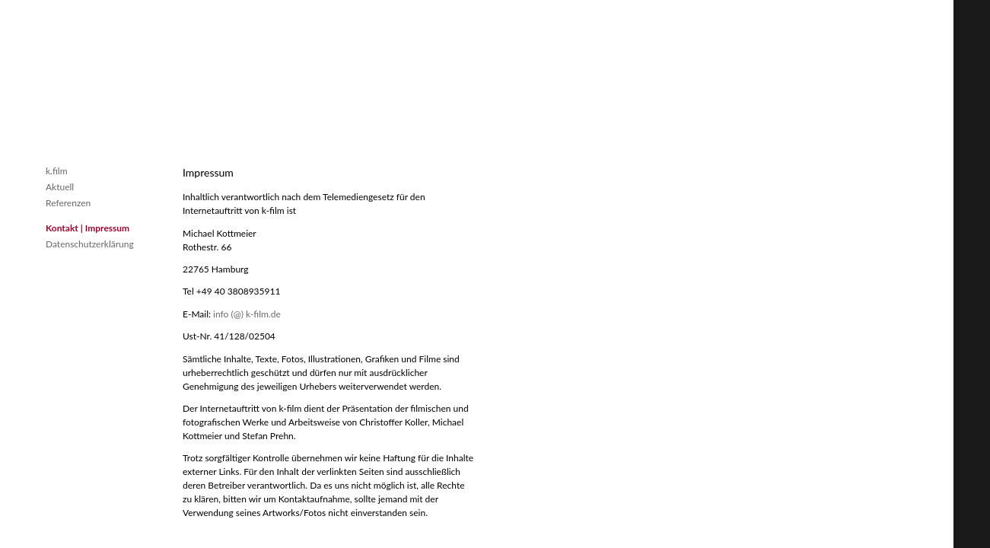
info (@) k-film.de (247, 314)
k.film (57, 171)
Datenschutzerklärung (90, 244)
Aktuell (60, 187)
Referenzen (68, 203)
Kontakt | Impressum (87, 228)
